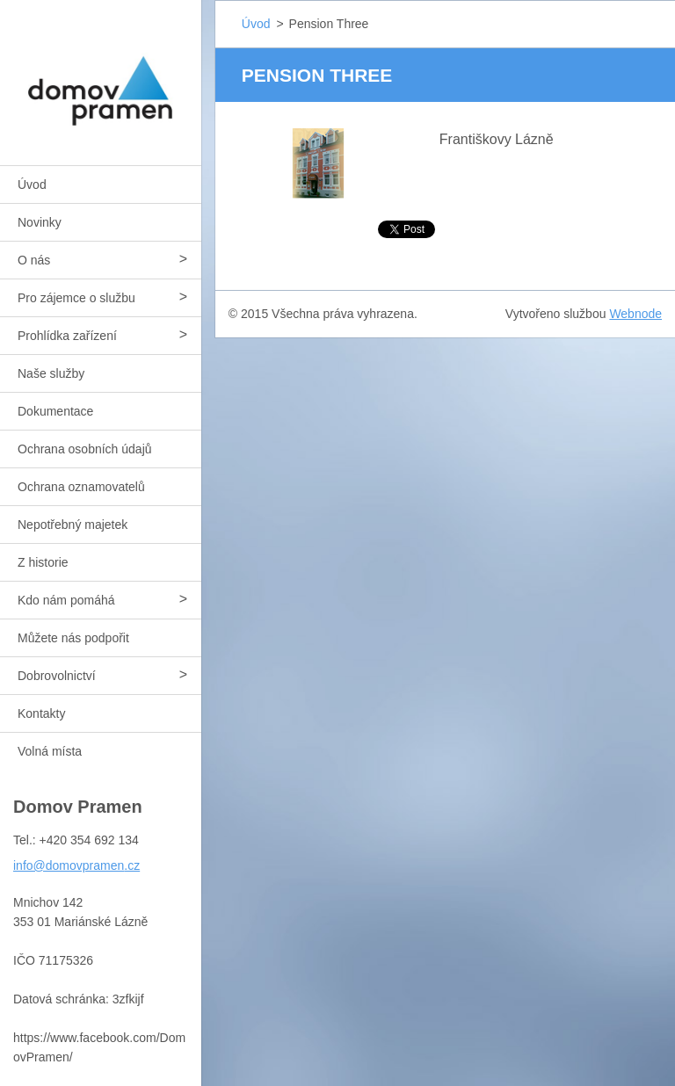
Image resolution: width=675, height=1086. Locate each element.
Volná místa (50, 751)
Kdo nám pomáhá (66, 600)
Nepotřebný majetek (72, 525)
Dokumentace (55, 411)
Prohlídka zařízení (67, 336)
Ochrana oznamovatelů (81, 487)
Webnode (635, 314)
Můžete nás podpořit (73, 638)
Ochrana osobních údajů (85, 449)
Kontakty (41, 713)
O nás (34, 260)
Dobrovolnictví (57, 676)
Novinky (40, 222)
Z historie (43, 562)
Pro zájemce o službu (76, 298)
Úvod (32, 184)
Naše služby (51, 373)
